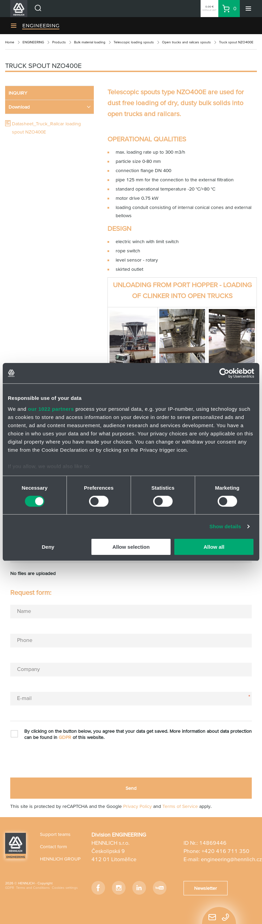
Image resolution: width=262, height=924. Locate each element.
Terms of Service (180, 806)
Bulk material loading (89, 42)
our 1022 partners (51, 408)
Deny (48, 547)
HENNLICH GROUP (60, 859)
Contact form (53, 846)
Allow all (214, 547)
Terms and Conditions (33, 888)
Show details (225, 526)
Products (59, 42)
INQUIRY (18, 93)
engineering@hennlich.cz (231, 859)
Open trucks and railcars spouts (186, 42)
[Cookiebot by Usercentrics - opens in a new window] (224, 373)
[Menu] (248, 8)
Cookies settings (65, 888)
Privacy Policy (137, 806)
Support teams (55, 834)
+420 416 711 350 (225, 851)
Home (9, 42)
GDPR (65, 737)
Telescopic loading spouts (134, 42)
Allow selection (130, 547)
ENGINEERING (40, 26)
